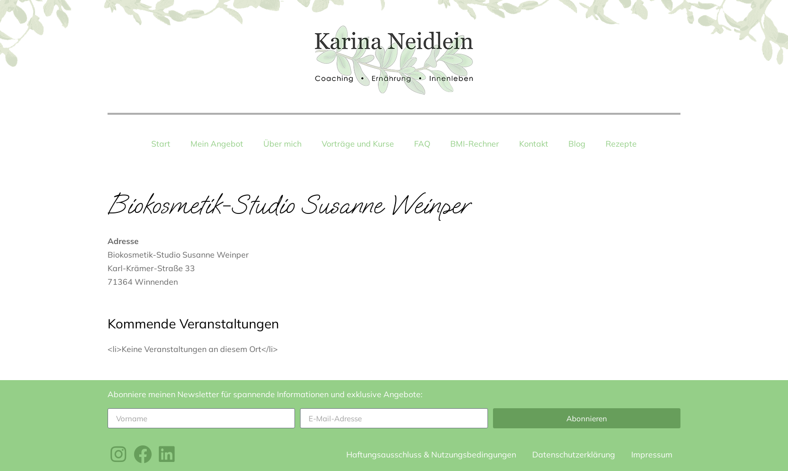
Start (160, 144)
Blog (576, 144)
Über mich (282, 144)
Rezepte (621, 144)
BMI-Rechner (474, 144)
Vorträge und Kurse (358, 144)
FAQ (422, 144)
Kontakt (533, 144)
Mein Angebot (216, 144)
